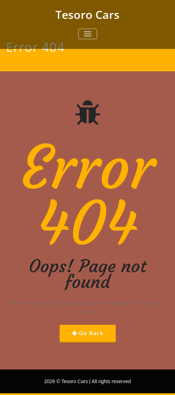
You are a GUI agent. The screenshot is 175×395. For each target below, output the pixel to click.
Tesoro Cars (87, 14)
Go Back (91, 333)
